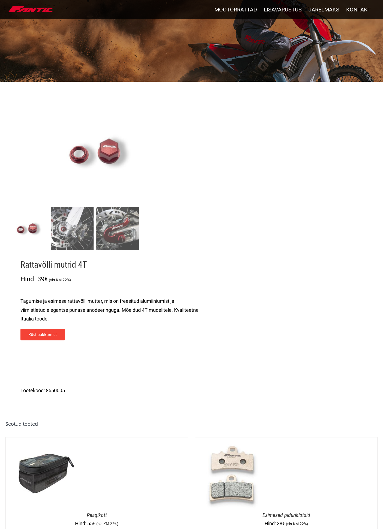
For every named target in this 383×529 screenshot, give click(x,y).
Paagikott (97, 515)
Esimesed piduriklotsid (286, 515)
